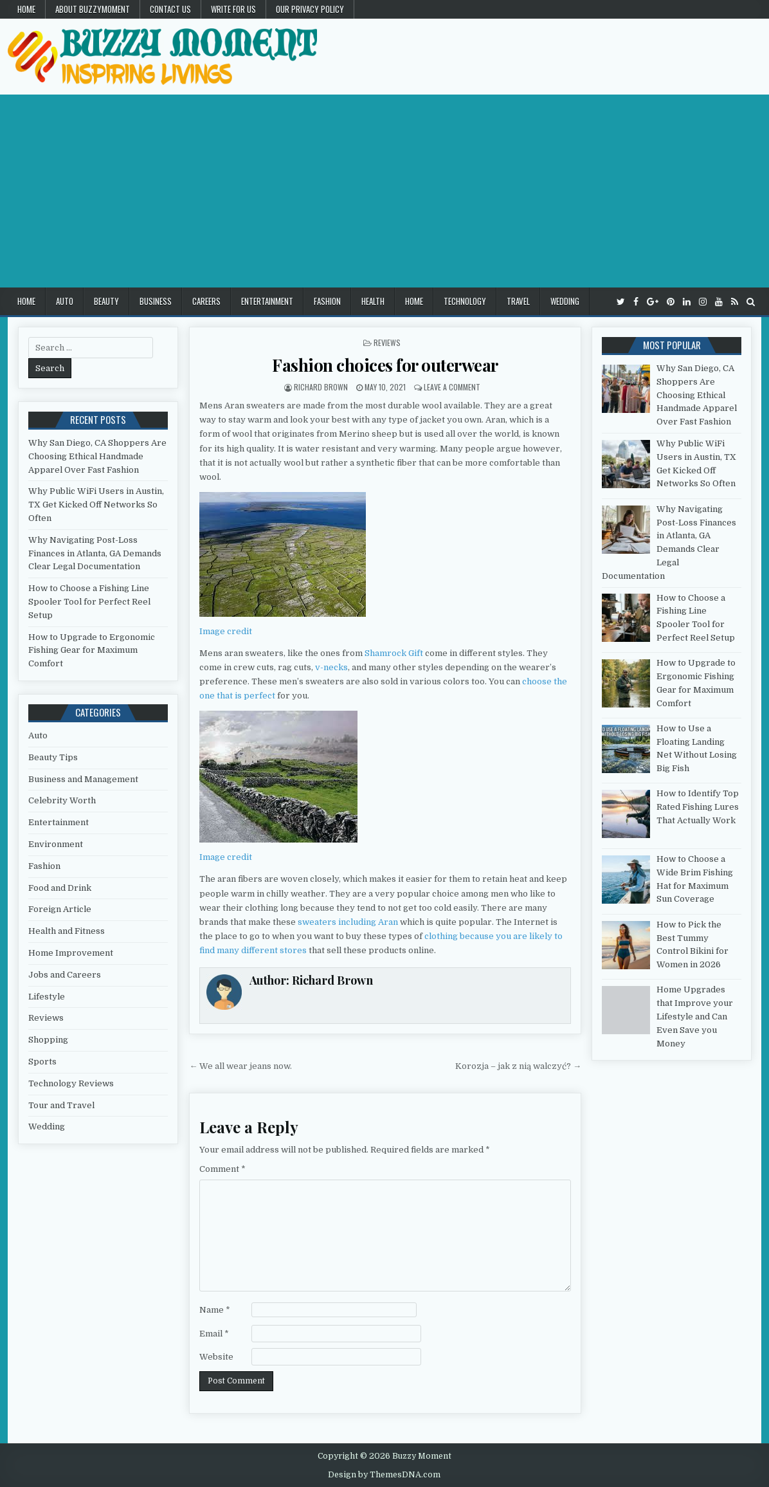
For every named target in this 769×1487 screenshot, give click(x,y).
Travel (518, 301)
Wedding (564, 301)
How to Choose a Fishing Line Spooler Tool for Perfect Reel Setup (89, 601)
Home (26, 9)
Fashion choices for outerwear (385, 365)
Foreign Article (59, 909)
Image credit (225, 631)
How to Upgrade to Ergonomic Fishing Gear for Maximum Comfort (91, 650)
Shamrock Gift (394, 653)
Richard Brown (321, 386)
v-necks (331, 667)
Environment (55, 844)
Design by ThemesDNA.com (384, 1474)
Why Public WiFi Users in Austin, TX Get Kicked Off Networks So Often (96, 504)
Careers (206, 301)
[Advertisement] (384, 191)
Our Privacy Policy (310, 9)
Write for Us (233, 9)
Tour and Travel (61, 1105)
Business (156, 301)
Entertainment (267, 301)
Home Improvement (70, 953)
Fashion (327, 301)
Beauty (106, 301)
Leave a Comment (452, 386)
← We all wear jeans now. (240, 1066)
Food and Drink (59, 888)
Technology (465, 301)
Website (216, 1357)
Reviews (387, 342)
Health (372, 301)
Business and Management (83, 779)
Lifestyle (46, 996)
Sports (42, 1061)
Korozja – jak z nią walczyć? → (518, 1066)
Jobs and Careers (64, 975)
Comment (222, 1169)
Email (214, 1333)
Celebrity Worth (62, 800)
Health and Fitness (66, 931)
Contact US (170, 9)
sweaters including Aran (348, 922)
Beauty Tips (53, 757)
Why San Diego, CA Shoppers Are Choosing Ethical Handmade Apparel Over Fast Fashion (97, 456)
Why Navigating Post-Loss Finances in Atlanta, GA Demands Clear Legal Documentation (94, 553)
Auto (64, 301)
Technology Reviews (71, 1083)
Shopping (48, 1040)
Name (214, 1310)
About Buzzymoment (92, 9)
